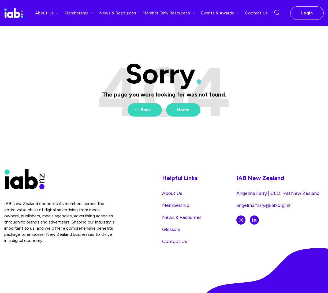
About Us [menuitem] (172, 193)
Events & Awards (219, 13)
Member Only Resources (169, 13)
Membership (79, 13)
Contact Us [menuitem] (174, 241)
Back (146, 109)
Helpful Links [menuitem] (180, 178)
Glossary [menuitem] (171, 229)
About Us (46, 13)
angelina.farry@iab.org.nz (263, 205)
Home (183, 109)
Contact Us (256, 13)
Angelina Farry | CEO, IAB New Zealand (277, 193)
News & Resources (117, 13)
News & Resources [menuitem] (182, 217)
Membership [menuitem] (175, 205)
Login (307, 13)
